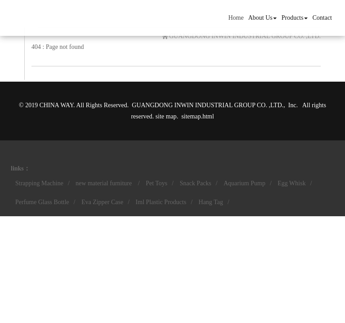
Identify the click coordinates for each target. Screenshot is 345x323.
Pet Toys (156, 183)
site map (166, 116)
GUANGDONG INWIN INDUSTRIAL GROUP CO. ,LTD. (245, 36)
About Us (262, 17)
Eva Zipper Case (102, 202)
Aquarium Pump (244, 183)
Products (294, 17)
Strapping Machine (39, 183)
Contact (322, 17)
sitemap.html (197, 116)
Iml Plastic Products (161, 202)
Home (235, 17)
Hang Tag (211, 202)
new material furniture (104, 183)
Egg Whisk (291, 183)
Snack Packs (195, 183)
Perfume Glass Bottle (42, 202)
